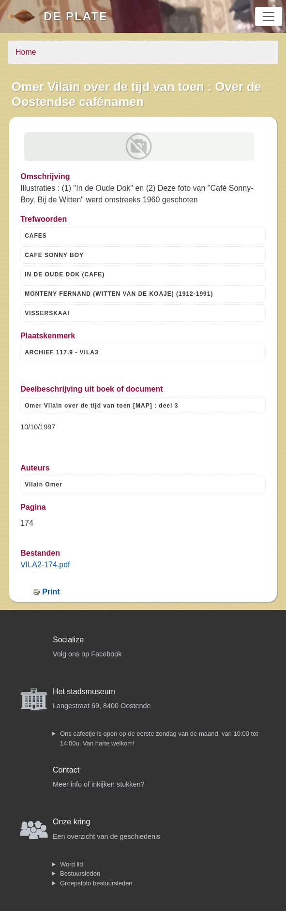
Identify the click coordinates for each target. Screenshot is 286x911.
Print (51, 592)
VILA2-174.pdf (45, 565)
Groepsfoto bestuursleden (96, 883)
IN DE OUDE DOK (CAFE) (65, 274)
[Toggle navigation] (268, 16)
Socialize (68, 640)
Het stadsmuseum (84, 691)
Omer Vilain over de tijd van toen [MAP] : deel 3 (101, 405)
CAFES (36, 235)
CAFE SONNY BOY (54, 255)
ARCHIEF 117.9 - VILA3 (61, 352)
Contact (66, 770)
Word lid (71, 864)
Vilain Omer (43, 484)
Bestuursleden (80, 873)
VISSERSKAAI (47, 313)
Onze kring (71, 822)
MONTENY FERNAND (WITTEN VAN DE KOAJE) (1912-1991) (119, 293)
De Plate (76, 16)
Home (25, 52)
